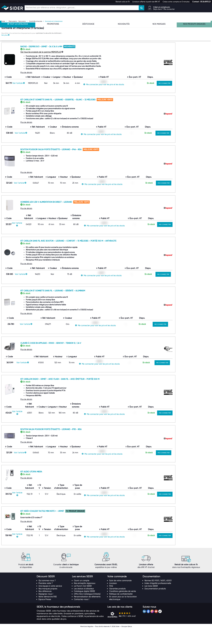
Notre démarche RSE (48, 602)
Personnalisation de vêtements (87, 602)
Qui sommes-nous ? (47, 585)
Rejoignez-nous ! (46, 599)
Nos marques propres (48, 593)
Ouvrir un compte (81, 585)
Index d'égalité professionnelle (158, 588)
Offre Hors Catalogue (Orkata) (87, 599)
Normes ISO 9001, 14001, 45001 (158, 585)
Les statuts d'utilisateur (84, 593)
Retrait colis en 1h (123, 2)
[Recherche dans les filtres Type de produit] (17, 59)
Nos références (45, 596)
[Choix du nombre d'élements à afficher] (192, 42)
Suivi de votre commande (120, 585)
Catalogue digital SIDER (84, 596)
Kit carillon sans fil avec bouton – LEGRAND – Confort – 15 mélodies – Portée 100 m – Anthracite (102, 246)
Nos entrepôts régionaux (84, 588)
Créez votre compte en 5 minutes (176, 2)
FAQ (111, 591)
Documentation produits (155, 593)
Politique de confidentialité (120, 599)
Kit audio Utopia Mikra (65, 477)
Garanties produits (117, 593)
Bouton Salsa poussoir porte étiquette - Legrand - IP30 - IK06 (84, 434)
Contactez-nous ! (81, 604)
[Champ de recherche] (82, 7)
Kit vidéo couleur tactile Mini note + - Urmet (76, 516)
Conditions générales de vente (122, 596)
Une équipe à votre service (50, 591)
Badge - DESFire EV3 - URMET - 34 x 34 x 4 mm (75, 51)
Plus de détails (60, 77)
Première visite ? (46, 588)
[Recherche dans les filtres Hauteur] (17, 180)
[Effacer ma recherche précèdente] (30, 59)
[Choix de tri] (173, 42)
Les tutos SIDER (151, 591)
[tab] (53, 581)
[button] (201, 2)
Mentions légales (86, 631)
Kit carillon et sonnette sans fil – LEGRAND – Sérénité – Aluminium (86, 296)
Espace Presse (45, 604)
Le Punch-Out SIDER (83, 591)
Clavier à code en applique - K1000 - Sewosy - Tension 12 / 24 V (84, 348)
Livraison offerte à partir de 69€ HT (146, 2)
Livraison (113, 588)
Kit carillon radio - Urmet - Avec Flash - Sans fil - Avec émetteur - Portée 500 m (93, 384)
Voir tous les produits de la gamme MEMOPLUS (74, 57)
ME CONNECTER (198, 88)
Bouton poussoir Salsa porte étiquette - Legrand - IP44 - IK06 (85, 154)
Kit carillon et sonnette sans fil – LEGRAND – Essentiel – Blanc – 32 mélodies (92, 104)
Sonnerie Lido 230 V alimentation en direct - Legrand (80, 207)
